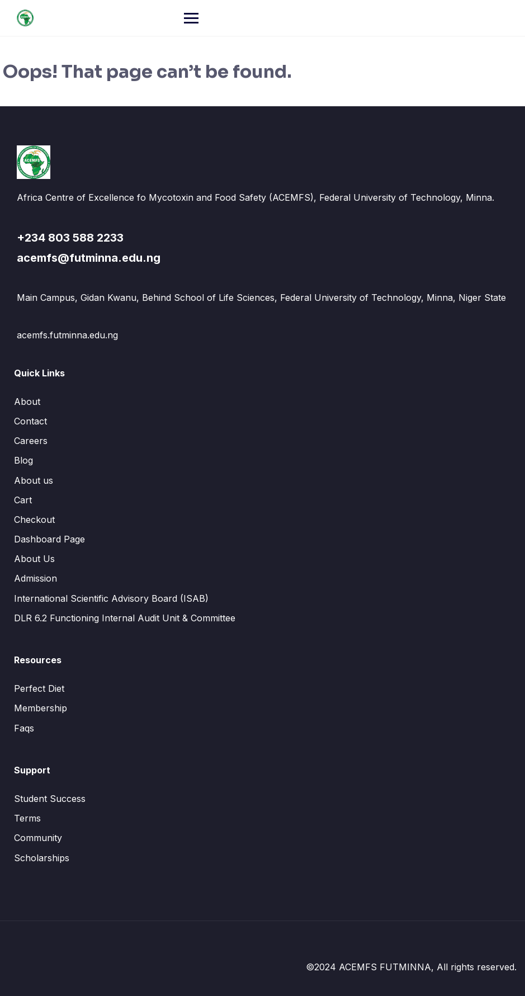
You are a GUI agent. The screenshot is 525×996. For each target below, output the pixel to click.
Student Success (50, 798)
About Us (34, 558)
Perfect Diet (39, 688)
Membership (40, 708)
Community (38, 837)
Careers (31, 440)
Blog (23, 460)
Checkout (34, 519)
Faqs (24, 728)
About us (33, 480)
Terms (27, 818)
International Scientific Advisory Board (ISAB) (111, 598)
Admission (35, 578)
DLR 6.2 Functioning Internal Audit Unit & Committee (124, 618)
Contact (30, 421)
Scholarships (41, 857)
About (27, 401)
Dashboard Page (49, 539)
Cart (23, 500)
